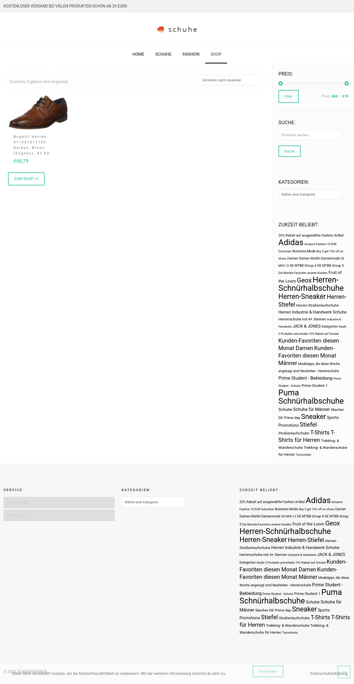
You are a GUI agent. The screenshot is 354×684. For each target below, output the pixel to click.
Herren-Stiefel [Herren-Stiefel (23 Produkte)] (306, 540)
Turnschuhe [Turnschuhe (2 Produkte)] (303, 455)
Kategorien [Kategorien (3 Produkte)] (330, 326)
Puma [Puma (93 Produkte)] (288, 392)
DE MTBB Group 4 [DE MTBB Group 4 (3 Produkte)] (303, 266)
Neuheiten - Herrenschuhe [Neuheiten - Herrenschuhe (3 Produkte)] (319, 371)
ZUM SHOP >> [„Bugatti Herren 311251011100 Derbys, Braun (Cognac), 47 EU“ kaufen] (26, 179)
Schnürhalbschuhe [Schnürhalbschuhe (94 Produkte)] (311, 401)
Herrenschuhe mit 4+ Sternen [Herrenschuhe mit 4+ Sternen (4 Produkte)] (302, 319)
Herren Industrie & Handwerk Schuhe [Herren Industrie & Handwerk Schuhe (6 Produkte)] (312, 312)
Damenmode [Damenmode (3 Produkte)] (330, 258)
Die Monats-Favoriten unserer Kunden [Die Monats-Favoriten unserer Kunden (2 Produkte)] (303, 273)
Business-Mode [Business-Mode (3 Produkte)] (304, 251)
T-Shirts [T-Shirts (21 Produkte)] (320, 432)
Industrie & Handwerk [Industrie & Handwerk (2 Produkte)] (302, 555)
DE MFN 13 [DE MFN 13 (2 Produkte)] (289, 516)
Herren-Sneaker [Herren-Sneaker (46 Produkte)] (302, 296)
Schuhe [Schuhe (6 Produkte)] (285, 409)
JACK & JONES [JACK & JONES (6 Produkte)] (307, 326)
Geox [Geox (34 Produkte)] (304, 280)
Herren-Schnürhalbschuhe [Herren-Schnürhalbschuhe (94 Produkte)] (311, 284)
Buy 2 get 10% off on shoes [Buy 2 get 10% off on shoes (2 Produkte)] (316, 509)
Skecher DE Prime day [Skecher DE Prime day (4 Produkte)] (273, 610)
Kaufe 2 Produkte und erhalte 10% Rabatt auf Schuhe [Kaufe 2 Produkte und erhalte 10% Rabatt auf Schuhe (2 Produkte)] (291, 562)
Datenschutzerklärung (329, 673)
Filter (289, 96)
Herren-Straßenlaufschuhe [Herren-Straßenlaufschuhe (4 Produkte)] (317, 305)
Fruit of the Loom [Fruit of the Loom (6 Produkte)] (308, 524)
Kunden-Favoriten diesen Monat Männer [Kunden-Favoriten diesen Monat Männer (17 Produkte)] (307, 355)
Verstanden (268, 671)
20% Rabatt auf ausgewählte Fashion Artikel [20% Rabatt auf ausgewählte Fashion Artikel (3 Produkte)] (311, 235)
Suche (290, 151)
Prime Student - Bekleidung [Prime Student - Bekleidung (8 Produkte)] (305, 378)
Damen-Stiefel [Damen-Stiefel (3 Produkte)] (309, 258)
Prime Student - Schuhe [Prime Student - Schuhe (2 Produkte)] (278, 594)
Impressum (16, 515)
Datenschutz (17, 502)
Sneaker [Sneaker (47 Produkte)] (313, 417)
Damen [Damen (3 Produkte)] (292, 258)
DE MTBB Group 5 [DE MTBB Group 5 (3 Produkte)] (330, 266)
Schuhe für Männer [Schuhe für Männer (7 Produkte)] (311, 409)
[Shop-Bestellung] (231, 80)
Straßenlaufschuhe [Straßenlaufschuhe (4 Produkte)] (293, 433)
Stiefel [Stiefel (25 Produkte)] (308, 424)
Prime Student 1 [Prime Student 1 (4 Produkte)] (314, 386)
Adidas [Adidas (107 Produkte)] (290, 242)
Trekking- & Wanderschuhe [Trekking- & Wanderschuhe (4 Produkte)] (287, 625)
